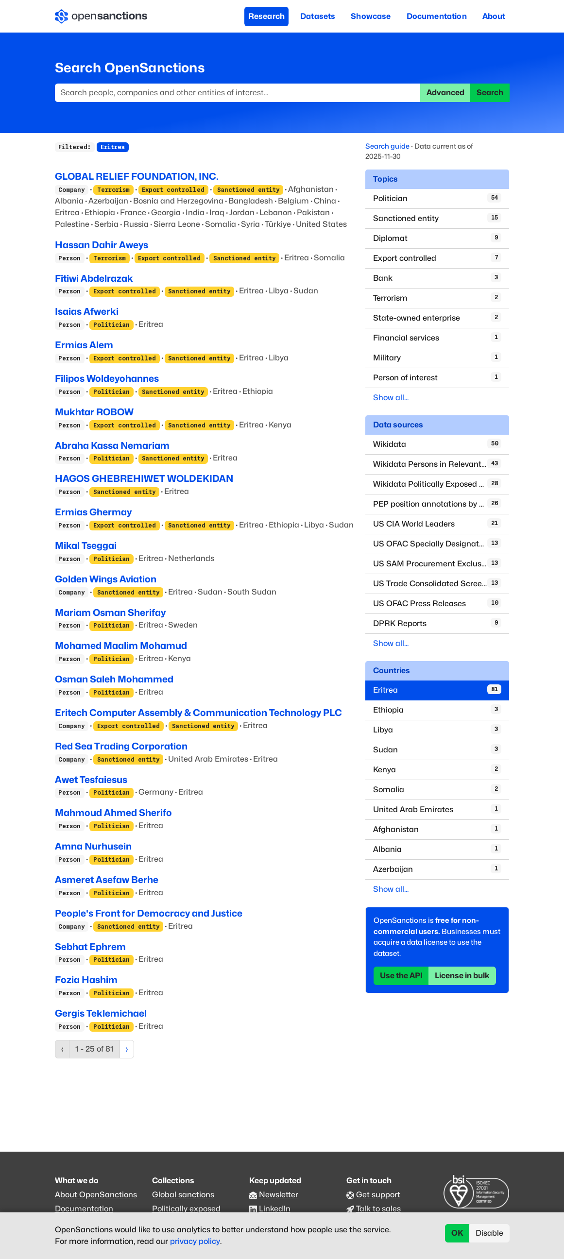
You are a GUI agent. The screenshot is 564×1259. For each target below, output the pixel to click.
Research (266, 16)
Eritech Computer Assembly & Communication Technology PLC (198, 712)
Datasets (317, 16)
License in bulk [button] (462, 975)
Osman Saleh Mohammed (114, 679)
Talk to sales (378, 1208)
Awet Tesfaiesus (91, 779)
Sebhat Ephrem (90, 947)
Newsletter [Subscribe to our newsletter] (278, 1194)
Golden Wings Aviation (105, 579)
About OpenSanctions (96, 1194)
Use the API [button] (401, 975)
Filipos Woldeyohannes (107, 378)
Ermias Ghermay (93, 512)
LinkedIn (275, 1208)
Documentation (437, 16)
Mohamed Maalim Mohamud (121, 645)
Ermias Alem (84, 345)
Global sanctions (183, 1194)
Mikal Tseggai (86, 545)
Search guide (387, 146)
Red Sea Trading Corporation (121, 746)
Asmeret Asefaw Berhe (106, 879)
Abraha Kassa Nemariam (112, 445)
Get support (378, 1194)
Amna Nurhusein (93, 846)
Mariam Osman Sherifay (110, 612)
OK (457, 1233)
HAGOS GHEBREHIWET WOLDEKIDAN (144, 478)
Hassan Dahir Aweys (101, 245)
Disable (489, 1233)
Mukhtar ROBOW (94, 412)
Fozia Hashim (86, 980)
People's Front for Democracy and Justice (148, 913)
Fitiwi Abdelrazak (94, 278)
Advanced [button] (445, 92)
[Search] (238, 93)
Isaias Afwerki (87, 311)
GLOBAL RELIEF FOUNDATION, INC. (137, 176)
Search (490, 92)
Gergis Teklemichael (101, 1013)
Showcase (371, 16)
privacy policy (195, 1241)
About (494, 16)
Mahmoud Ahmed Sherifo (113, 812)
